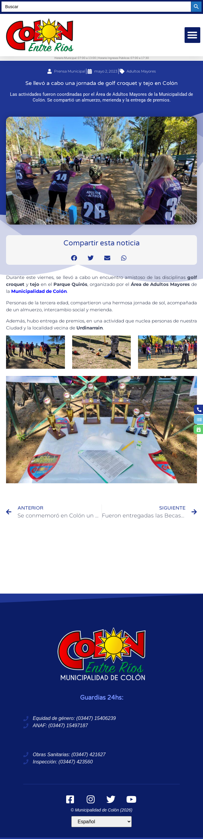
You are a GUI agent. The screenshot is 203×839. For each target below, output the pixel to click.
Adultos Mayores (141, 71)
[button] (193, 35)
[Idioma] (101, 821)
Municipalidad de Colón (39, 291)
